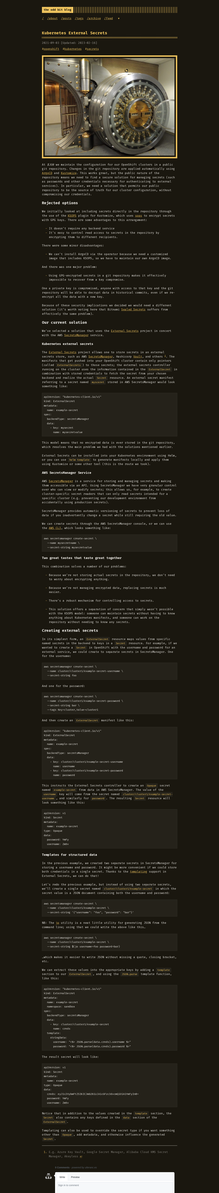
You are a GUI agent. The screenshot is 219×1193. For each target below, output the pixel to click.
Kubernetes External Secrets (74, 33)
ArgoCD (47, 173)
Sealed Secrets (133, 309)
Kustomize (68, 173)
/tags (79, 18)
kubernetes (73, 49)
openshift (51, 49)
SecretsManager (76, 335)
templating (138, 871)
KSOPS (72, 215)
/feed (108, 18)
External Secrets (125, 331)
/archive (94, 18)
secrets (93, 49)
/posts (66, 18)
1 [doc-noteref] (165, 355)
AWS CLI (55, 528)
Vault (137, 356)
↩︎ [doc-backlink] (81, 1156)
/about (52, 18)
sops (138, 215)
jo (57, 923)
